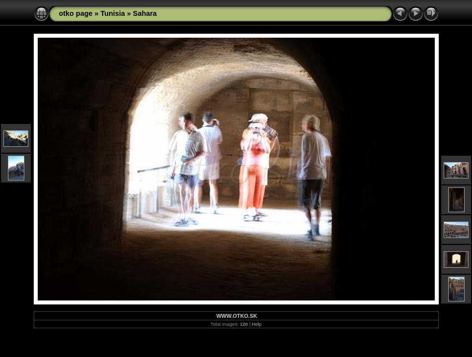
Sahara (145, 13)
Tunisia (112, 13)
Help (257, 324)
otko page (76, 13)
